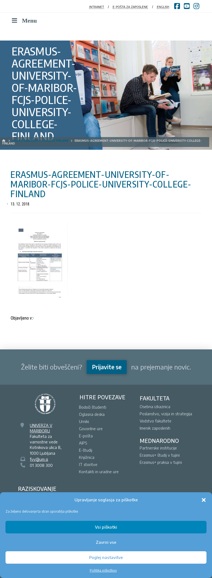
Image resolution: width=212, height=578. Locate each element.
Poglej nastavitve (106, 557)
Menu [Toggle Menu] (23, 20)
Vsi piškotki (106, 527)
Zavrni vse (106, 542)
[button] (203, 500)
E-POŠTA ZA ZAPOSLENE (130, 7)
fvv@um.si (39, 459)
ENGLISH (163, 7)
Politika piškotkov (103, 570)
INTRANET (96, 7)
